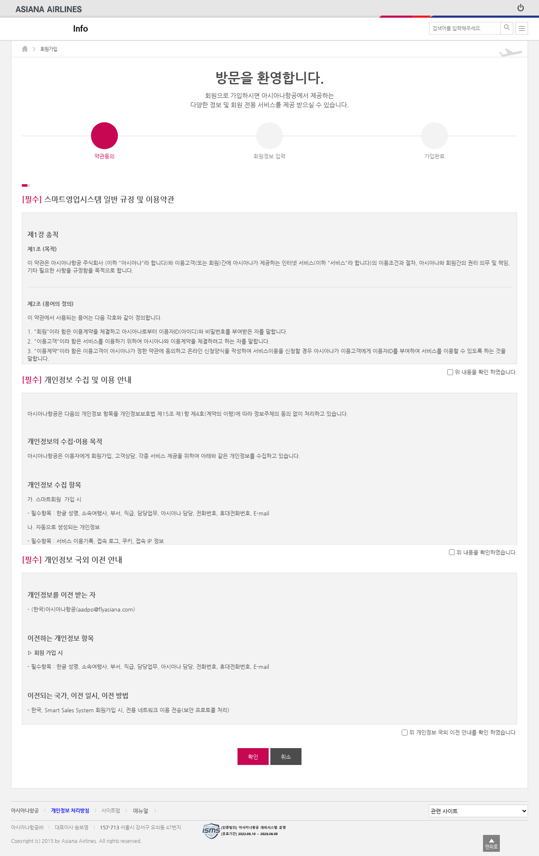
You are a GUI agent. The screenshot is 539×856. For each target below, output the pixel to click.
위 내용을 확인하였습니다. (486, 556)
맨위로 (491, 847)
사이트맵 (110, 815)
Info (80, 28)
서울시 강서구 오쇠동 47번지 (150, 832)
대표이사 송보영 (71, 832)
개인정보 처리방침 (70, 815)
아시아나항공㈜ (27, 832)
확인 (253, 761)
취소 (286, 761)
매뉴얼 (140, 815)
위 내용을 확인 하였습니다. (486, 376)
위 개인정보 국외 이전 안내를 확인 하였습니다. (463, 736)
